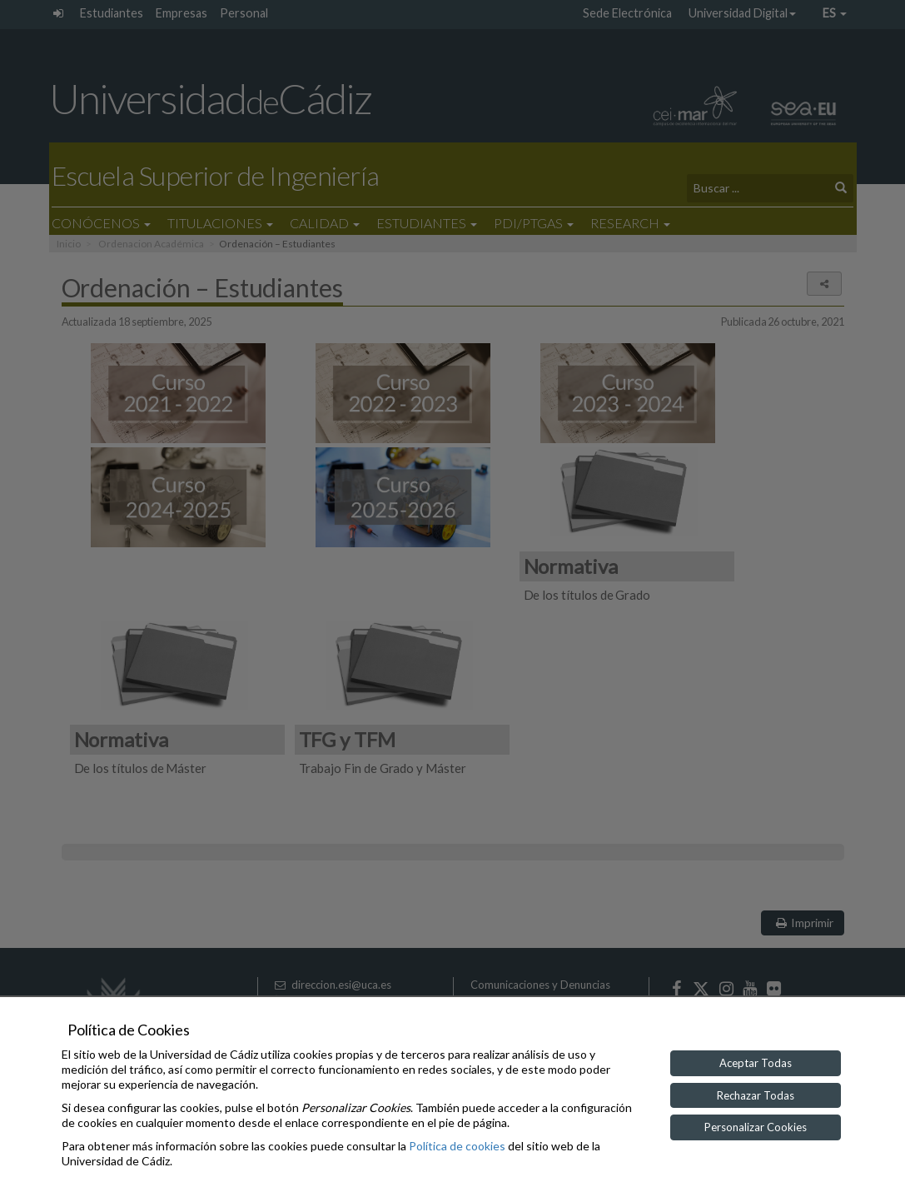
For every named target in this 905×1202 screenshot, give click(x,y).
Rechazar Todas (755, 1095)
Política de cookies (457, 1146)
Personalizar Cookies (755, 1127)
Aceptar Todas (755, 1063)
